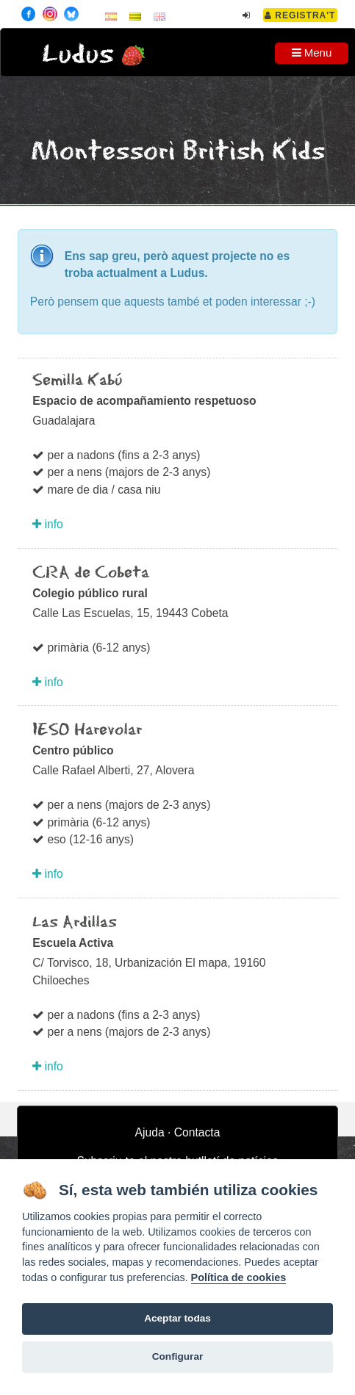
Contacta (197, 1132)
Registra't (300, 15)
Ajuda (150, 1132)
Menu (312, 52)
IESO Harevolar (87, 730)
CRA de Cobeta (90, 573)
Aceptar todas (177, 1318)
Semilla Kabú (77, 380)
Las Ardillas (74, 922)
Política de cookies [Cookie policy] (239, 1277)
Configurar (177, 1356)
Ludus (78, 55)
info (47, 524)
